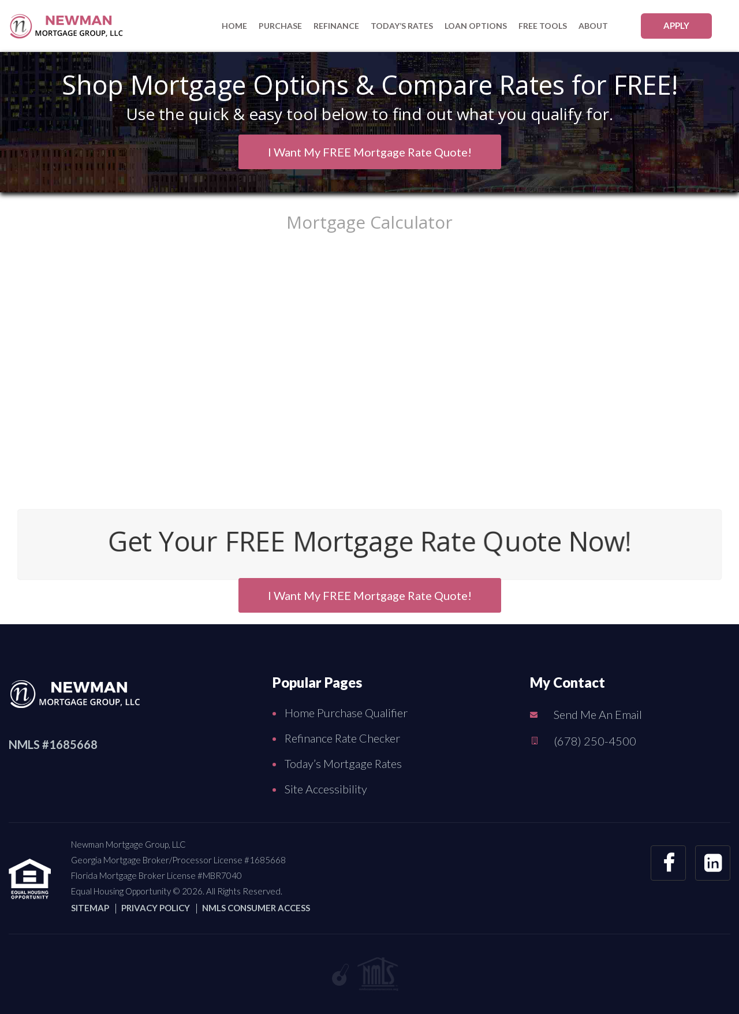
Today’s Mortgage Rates (343, 763)
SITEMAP (90, 908)
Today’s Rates (402, 26)
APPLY (676, 25)
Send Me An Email (598, 714)
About (593, 26)
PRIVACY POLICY (155, 908)
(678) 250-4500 (595, 741)
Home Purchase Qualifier (346, 713)
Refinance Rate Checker (342, 738)
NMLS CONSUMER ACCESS (256, 908)
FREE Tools (542, 26)
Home (234, 26)
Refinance (336, 26)
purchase (280, 26)
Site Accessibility (326, 789)
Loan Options (476, 26)
